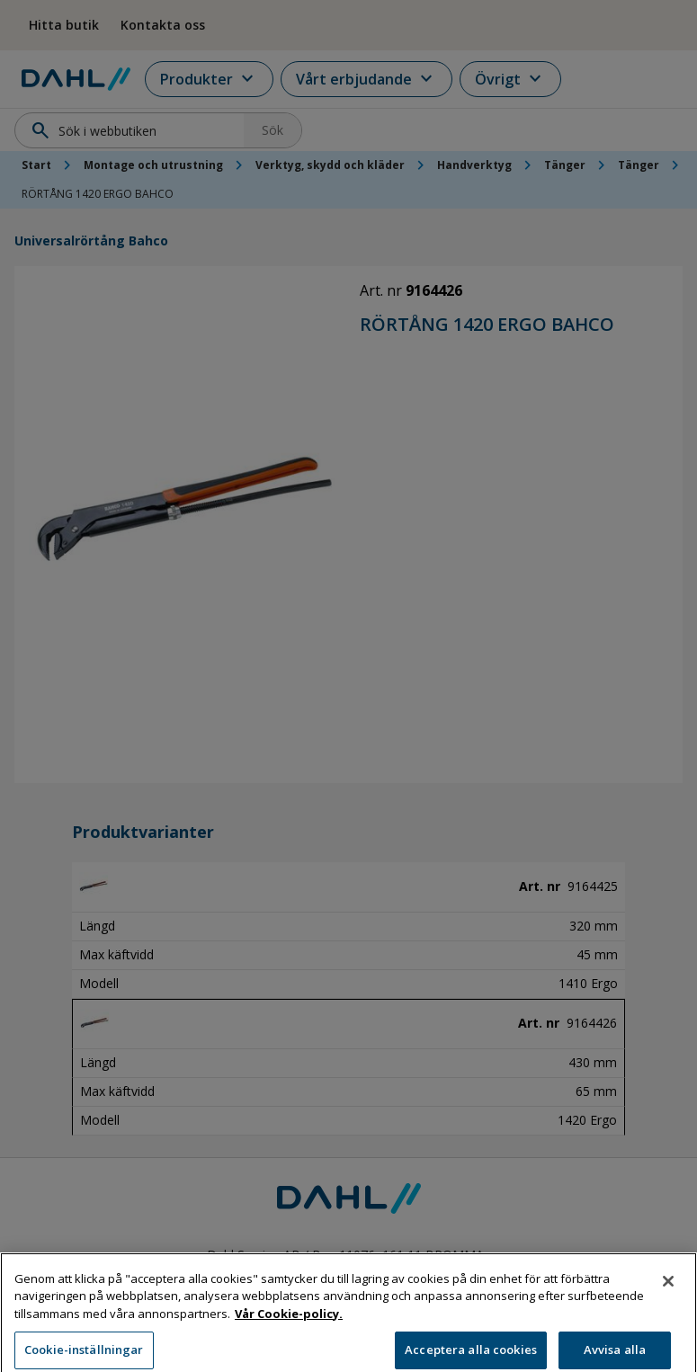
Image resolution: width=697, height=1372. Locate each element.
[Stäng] (668, 1299)
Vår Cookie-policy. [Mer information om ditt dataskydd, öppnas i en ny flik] (289, 1331)
